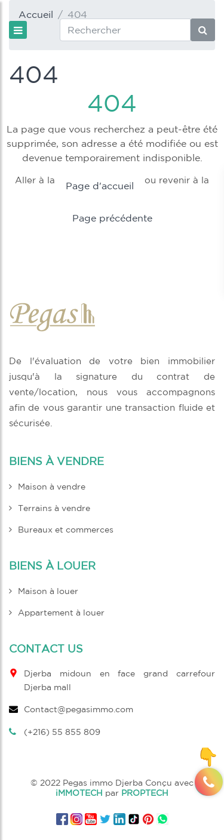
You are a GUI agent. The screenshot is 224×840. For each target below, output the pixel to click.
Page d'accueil (100, 185)
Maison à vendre (51, 486)
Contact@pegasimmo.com (78, 709)
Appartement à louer (61, 612)
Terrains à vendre (54, 508)
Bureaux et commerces (65, 529)
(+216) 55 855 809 (62, 732)
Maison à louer (48, 591)
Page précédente (112, 218)
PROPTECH (144, 793)
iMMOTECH (79, 793)
